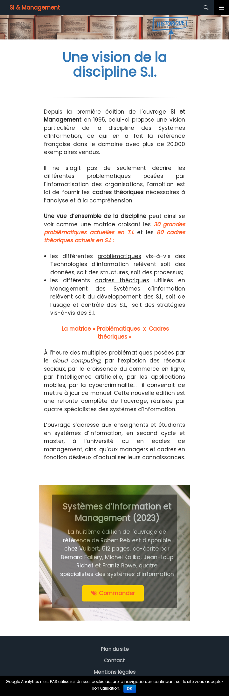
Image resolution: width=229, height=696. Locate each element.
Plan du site (115, 649)
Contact (114, 660)
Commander (113, 593)
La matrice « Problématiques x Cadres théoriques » (114, 333)
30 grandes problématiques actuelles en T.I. (114, 228)
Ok (130, 688)
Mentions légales (114, 672)
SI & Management (35, 7)
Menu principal (221, 7)
